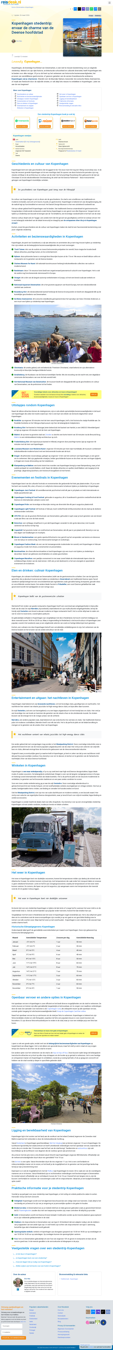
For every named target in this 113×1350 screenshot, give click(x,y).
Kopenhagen (29, 7)
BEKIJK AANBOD (22, 126)
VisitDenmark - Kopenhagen (69, 1279)
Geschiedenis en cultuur (25, 94)
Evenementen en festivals (26, 101)
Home (13, 7)
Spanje (31, 1333)
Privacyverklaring (63, 1332)
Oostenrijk (32, 1327)
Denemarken (20, 7)
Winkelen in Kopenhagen (25, 108)
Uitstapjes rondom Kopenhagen (27, 99)
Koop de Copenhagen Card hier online (71, 1011)
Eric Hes (19, 41)
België (31, 1310)
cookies (91, 1347)
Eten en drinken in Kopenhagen (27, 103)
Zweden (48, 435)
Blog (59, 1321)
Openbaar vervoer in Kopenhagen (70, 96)
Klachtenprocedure (64, 1337)
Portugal (32, 1330)
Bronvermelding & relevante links (70, 106)
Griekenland (33, 1319)
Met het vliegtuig (56, 1143)
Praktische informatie (66, 101)
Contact (60, 1313)
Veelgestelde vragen (66, 103)
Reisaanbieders (63, 1319)
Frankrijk (32, 1316)
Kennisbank (61, 1316)
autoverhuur (82, 1148)
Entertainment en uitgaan (25, 106)
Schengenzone (34, 142)
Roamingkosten (25, 1210)
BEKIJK (93, 394)
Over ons (61, 1310)
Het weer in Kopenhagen (67, 94)
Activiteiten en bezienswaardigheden (29, 96)
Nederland (21, 1143)
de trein (18, 1162)
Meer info (23, 1321)
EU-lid (27, 142)
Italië (31, 1321)
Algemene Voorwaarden (66, 1329)
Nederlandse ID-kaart (74, 151)
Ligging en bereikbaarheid (68, 99)
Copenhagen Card (54, 1009)
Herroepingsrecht (63, 1334)
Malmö (16, 437)
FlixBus (50, 1171)
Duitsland (32, 1313)
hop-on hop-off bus (60, 1053)
